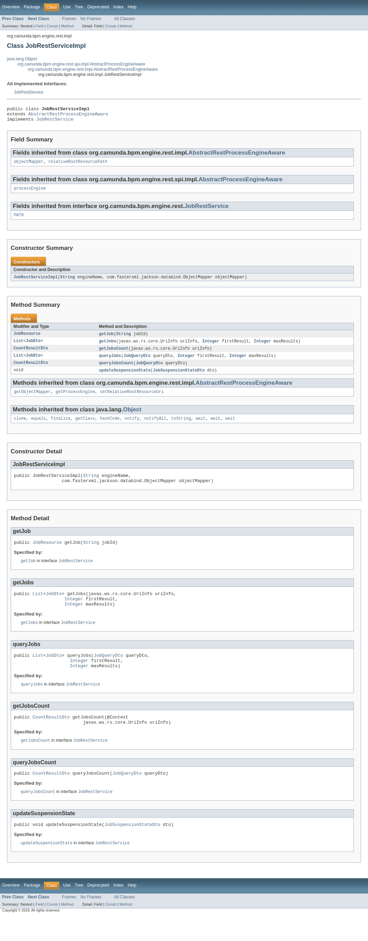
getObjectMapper (32, 400)
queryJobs (110, 362)
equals (38, 427)
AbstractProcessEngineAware (241, 183)
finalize (61, 427)
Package (32, 7)
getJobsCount (113, 355)
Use (67, 7)
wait (200, 427)
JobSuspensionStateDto (178, 378)
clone (20, 427)
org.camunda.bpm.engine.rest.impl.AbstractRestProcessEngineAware (93, 69)
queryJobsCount (116, 370)
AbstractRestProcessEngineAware (68, 116)
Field (39, 26)
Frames (69, 18)
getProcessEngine (75, 400)
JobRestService (28, 92)
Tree (79, 7)
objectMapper (28, 165)
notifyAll (155, 427)
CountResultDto (30, 355)
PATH (19, 220)
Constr (52, 26)
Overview (11, 7)
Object (132, 418)
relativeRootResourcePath (78, 165)
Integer (210, 347)
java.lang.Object (22, 58)
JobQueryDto (136, 362)
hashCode (110, 427)
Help (132, 7)
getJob (106, 339)
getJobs (107, 347)
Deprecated (98, 7)
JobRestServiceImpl (35, 282)
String (67, 282)
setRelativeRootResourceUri (132, 400)
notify (132, 427)
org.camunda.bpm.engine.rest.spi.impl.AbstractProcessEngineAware (81, 64)
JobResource (26, 339)
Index (118, 7)
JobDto (33, 347)
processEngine (30, 192)
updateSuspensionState (124, 378)
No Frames (91, 18)
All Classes (124, 18)
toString (181, 427)
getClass (85, 427)
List (18, 347)
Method (67, 26)
